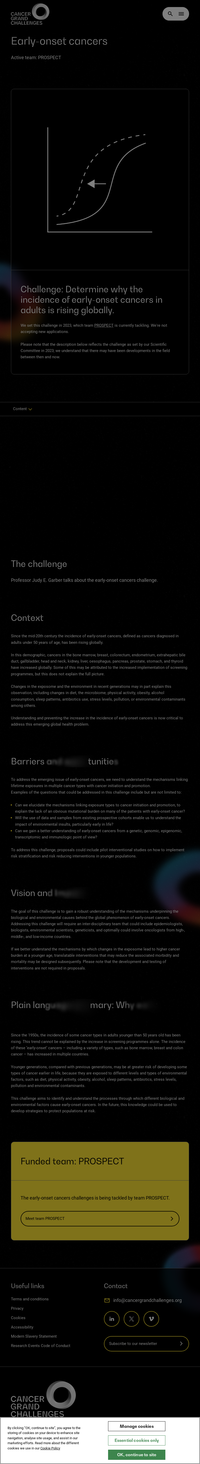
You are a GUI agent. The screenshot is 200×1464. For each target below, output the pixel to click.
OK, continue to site (136, 1454)
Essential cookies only (137, 1440)
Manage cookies (136, 1426)
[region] (100, 1440)
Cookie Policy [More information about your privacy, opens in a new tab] (50, 1448)
